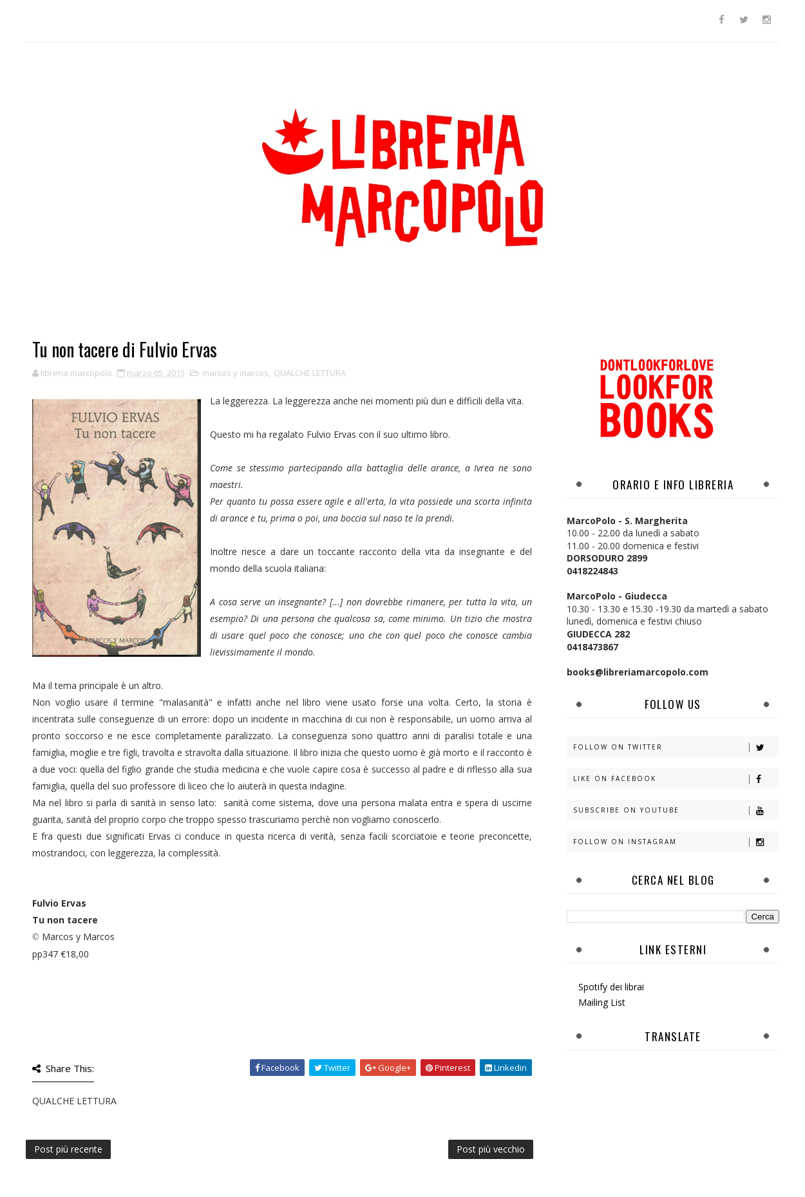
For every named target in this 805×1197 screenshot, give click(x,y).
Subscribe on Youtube (676, 810)
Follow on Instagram (676, 842)
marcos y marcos (235, 373)
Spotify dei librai (611, 987)
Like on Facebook (676, 779)
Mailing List (601, 1002)
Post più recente (68, 1149)
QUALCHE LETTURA (310, 373)
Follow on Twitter (676, 747)
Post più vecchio (491, 1149)
